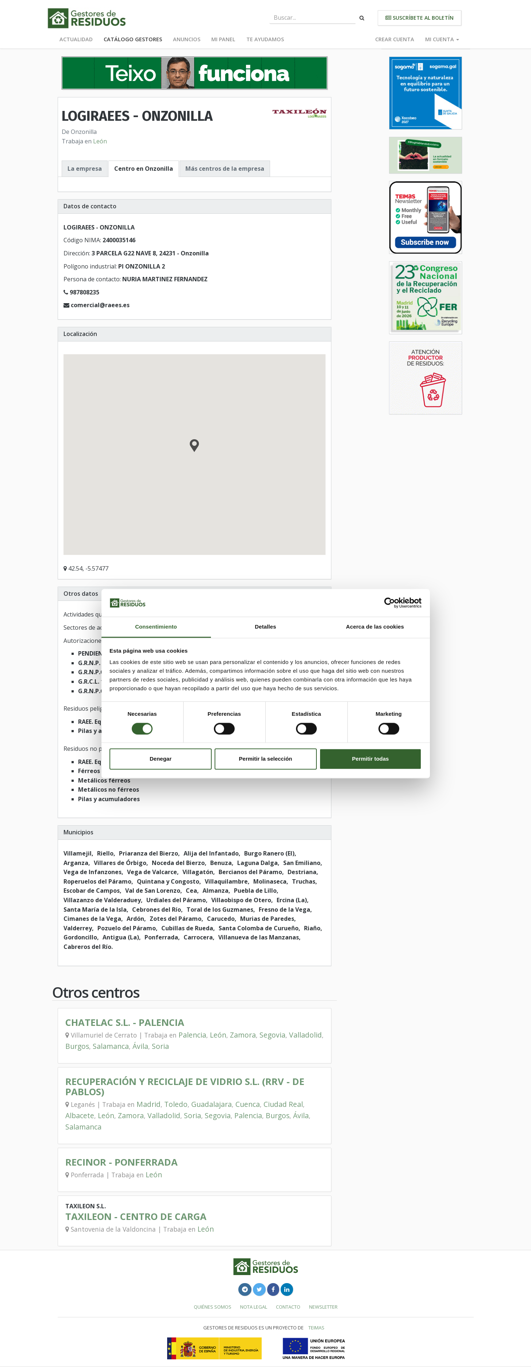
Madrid (148, 1104)
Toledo (176, 1104)
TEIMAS (316, 1327)
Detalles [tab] (265, 627)
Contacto (288, 1307)
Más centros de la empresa (224, 169)
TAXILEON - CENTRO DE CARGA (136, 1216)
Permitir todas (370, 759)
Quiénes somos (212, 1307)
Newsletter (323, 1307)
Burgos (77, 1046)
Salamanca (111, 1046)
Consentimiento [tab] (156, 627)
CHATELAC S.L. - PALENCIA (124, 1022)
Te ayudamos (265, 39)
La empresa (85, 169)
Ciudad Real (283, 1104)
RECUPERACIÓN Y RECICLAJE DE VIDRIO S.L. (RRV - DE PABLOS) (184, 1086)
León (100, 141)
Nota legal (253, 1307)
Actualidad (76, 39)
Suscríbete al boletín (419, 17)
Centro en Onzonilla (143, 169)
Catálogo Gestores (133, 39)
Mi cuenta (442, 39)
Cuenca (247, 1104)
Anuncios (186, 39)
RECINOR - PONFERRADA (121, 1162)
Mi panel (223, 39)
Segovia (272, 1035)
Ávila (140, 1046)
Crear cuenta (394, 39)
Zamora (243, 1035)
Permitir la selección (265, 759)
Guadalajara (211, 1104)
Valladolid (305, 1035)
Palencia (192, 1035)
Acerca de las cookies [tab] (375, 627)
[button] (194, 447)
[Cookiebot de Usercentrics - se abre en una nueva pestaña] (390, 602)
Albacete (79, 1115)
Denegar (161, 759)
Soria (160, 1046)
